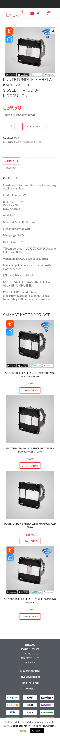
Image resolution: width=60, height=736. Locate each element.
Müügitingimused (30, 670)
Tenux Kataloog (30, 682)
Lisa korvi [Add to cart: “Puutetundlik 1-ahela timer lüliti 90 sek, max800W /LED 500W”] (30, 465)
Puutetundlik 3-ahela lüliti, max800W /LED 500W (30, 525)
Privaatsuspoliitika (30, 676)
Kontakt (30, 688)
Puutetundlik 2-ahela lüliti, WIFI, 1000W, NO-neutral (30, 601)
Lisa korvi (34, 126)
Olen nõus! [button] (37, 730)
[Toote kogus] (12, 126)
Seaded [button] (22, 730)
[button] (32, 13)
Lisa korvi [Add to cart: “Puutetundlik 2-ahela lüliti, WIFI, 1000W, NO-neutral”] (30, 616)
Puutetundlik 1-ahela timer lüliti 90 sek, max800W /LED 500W (30, 450)
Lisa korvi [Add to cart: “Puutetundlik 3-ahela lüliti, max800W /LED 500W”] (30, 541)
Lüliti (18, 141)
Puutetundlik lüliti (31, 141)
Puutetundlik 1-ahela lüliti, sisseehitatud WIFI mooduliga (30, 375)
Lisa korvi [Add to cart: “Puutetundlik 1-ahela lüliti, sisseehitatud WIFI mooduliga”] (30, 390)
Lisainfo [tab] (10, 168)
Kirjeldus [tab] (11, 161)
